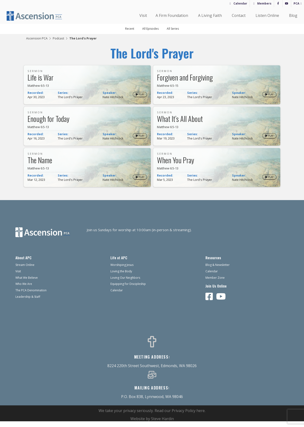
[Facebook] (278, 3)
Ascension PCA (37, 38)
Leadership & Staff (27, 302)
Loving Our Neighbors (125, 283)
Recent (129, 29)
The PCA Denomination (31, 296)
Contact (239, 15)
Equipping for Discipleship (128, 290)
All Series (173, 29)
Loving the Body (121, 277)
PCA (296, 3)
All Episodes (150, 29)
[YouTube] (287, 3)
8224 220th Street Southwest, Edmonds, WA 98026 (152, 371)
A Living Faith (210, 15)
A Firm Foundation (173, 15)
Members (264, 3)
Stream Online (24, 271)
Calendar (240, 3)
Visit (143, 15)
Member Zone (215, 283)
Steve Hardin (162, 424)
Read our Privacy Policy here (180, 416)
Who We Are (23, 290)
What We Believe (26, 283)
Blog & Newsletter (217, 271)
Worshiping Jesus (121, 271)
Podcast (58, 38)
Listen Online (268, 15)
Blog (293, 15)
